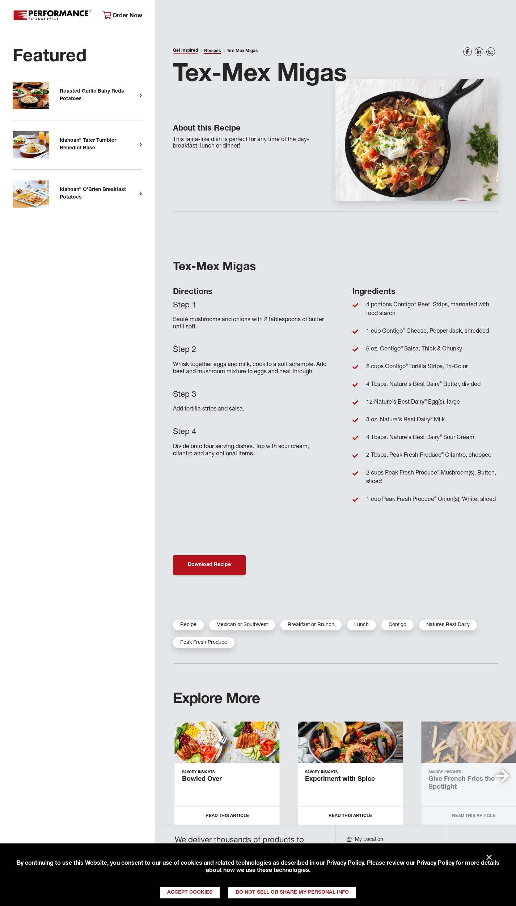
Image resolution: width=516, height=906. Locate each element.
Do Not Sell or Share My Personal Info (292, 892)
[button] (502, 776)
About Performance (192, 16)
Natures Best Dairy (448, 625)
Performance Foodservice (52, 16)
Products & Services (266, 16)
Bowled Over (202, 779)
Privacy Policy (345, 864)
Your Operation (336, 16)
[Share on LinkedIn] (479, 51)
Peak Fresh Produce (203, 642)
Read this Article (227, 816)
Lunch (361, 625)
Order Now (122, 16)
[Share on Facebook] (467, 51)
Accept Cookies (189, 892)
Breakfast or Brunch (311, 625)
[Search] (501, 17)
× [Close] (489, 858)
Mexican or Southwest (242, 625)
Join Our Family (454, 16)
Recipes (212, 51)
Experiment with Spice (340, 779)
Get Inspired (395, 16)
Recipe (188, 625)
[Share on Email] (490, 51)
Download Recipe (209, 564)
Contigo (397, 625)
